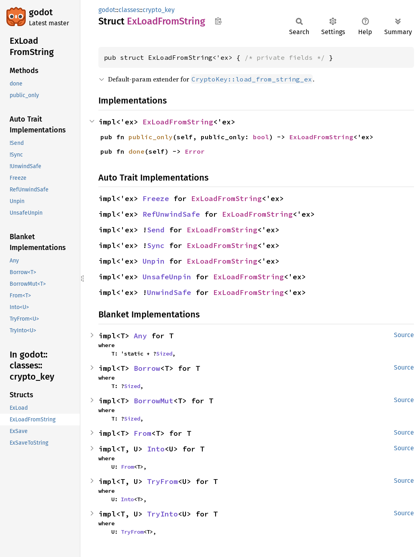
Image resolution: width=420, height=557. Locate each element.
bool (261, 137)
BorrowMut (153, 400)
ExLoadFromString (178, 121)
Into (156, 448)
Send (156, 229)
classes (128, 10)
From (142, 433)
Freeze (156, 198)
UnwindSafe (169, 292)
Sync (156, 245)
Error (195, 151)
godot (41, 12)
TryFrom (162, 481)
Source (404, 335)
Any (140, 335)
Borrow (147, 368)
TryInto (162, 513)
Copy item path (218, 21)
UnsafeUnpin (167, 276)
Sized (164, 353)
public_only (150, 137)
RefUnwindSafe (171, 214)
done (136, 151)
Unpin (154, 261)
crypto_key (159, 10)
